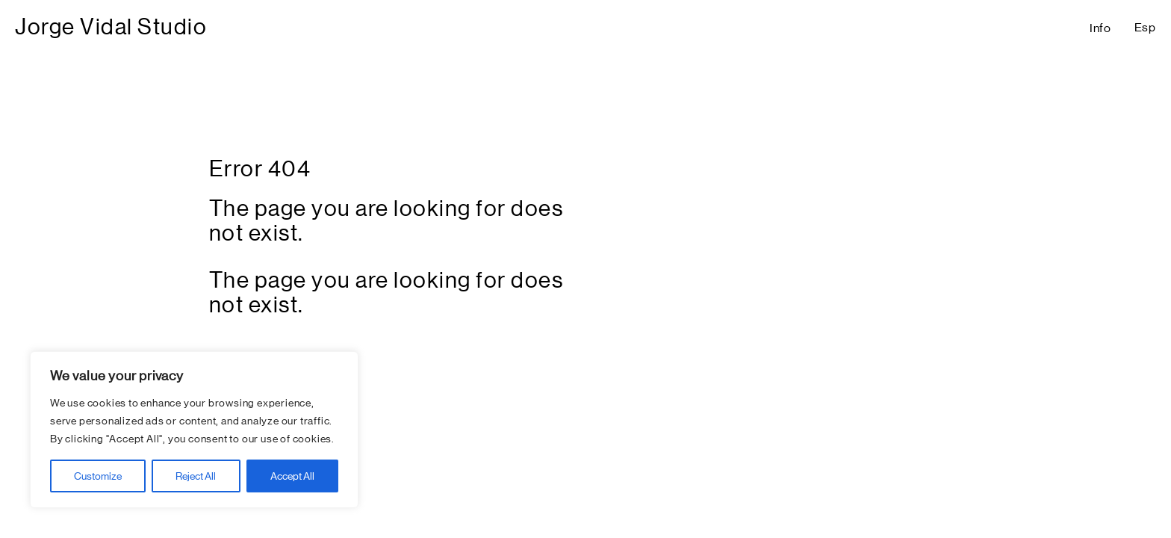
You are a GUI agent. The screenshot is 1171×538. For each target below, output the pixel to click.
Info (1100, 28)
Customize (98, 476)
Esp (1145, 27)
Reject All (196, 476)
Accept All (292, 476)
